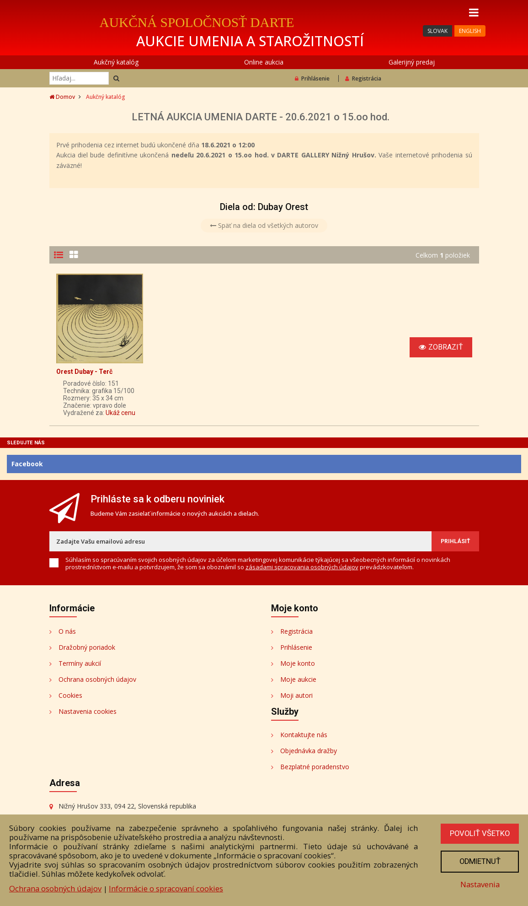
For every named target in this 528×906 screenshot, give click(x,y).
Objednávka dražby (308, 750)
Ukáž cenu (120, 412)
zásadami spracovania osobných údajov (301, 567)
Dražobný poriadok (87, 647)
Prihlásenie (312, 78)
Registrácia (363, 78)
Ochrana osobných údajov (97, 679)
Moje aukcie (298, 679)
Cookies (70, 695)
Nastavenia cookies (88, 711)
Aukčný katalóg (116, 62)
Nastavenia (479, 884)
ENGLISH (470, 31)
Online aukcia (263, 62)
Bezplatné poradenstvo (314, 766)
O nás (67, 631)
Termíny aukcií (80, 663)
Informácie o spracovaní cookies (166, 888)
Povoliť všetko (479, 833)
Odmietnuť (479, 861)
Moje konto (297, 663)
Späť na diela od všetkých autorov (264, 225)
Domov (62, 97)
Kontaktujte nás (303, 734)
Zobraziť (441, 347)
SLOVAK (437, 31)
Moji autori (296, 695)
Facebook (27, 463)
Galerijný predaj (412, 62)
